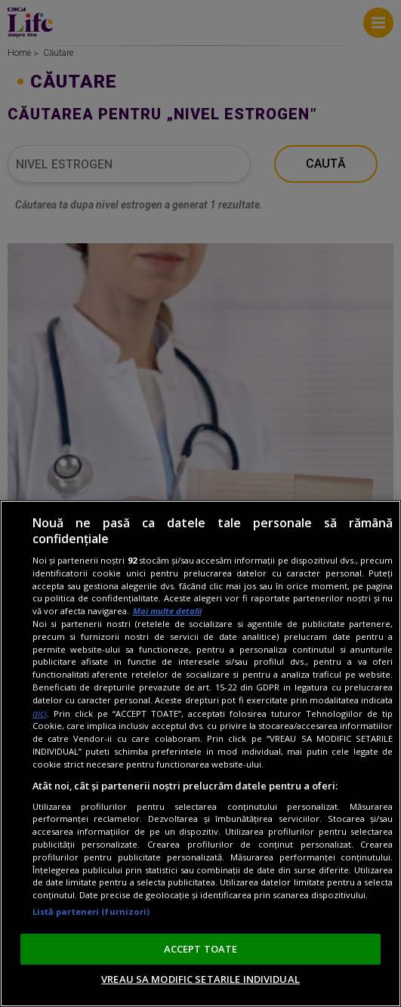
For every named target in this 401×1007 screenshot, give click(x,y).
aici (39, 713)
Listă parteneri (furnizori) (91, 911)
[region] (200, 753)
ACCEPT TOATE (201, 949)
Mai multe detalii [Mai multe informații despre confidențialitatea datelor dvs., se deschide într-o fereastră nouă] (167, 610)
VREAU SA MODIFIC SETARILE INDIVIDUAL (200, 979)
